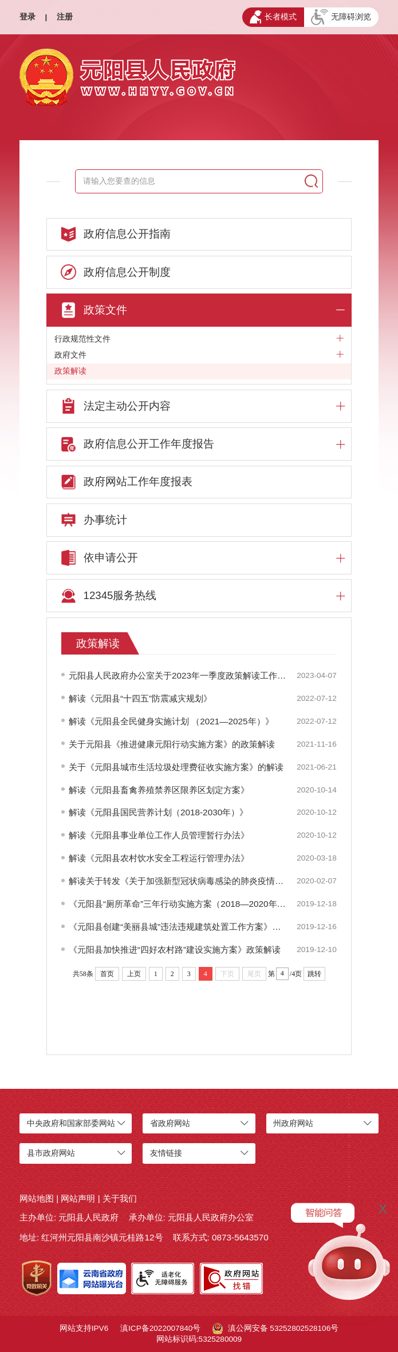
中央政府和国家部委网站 (71, 1123)
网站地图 (36, 1198)
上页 (134, 974)
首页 (107, 974)
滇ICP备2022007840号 (160, 1328)
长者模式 (273, 16)
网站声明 (78, 1198)
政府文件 (199, 355)
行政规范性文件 (199, 339)
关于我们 (120, 1198)
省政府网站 (170, 1123)
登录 (27, 17)
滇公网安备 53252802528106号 (275, 1328)
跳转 (314, 974)
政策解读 (70, 371)
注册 (65, 17)
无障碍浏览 (341, 17)
